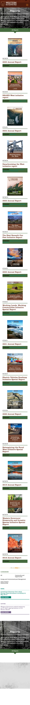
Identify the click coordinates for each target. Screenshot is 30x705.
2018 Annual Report (11, 558)
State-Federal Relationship (10, 171)
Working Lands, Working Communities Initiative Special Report (14, 307)
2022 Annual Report (11, 272)
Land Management (15, 313)
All (1, 575)
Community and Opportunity (18, 101)
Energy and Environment (17, 169)
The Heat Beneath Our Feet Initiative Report (12, 236)
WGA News (13, 134)
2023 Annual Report (11, 201)
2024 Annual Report (11, 131)
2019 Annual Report (11, 485)
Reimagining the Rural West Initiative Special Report (13, 449)
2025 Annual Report (11, 62)
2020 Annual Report (11, 414)
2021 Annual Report (11, 344)
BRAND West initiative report (13, 96)
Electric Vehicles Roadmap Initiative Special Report (14, 378)
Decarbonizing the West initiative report (13, 165)
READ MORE (5, 597)
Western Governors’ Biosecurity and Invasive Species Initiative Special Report (13, 521)
